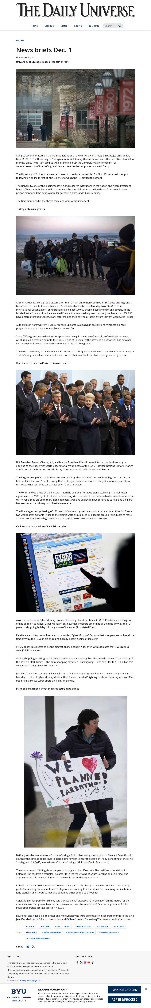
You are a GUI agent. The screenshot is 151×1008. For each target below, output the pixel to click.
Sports (78, 25)
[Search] (113, 25)
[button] (146, 989)
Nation (20, 40)
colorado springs (83, 926)
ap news (30, 926)
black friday (44, 926)
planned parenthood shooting (80, 932)
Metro (64, 25)
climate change (62, 926)
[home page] (75, 13)
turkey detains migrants (37, 938)
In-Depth (94, 25)
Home (34, 25)
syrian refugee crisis (109, 932)
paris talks (31, 932)
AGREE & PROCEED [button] (124, 999)
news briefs (119, 926)
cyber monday (103, 926)
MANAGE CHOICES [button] (124, 990)
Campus (49, 25)
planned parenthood (51, 932)
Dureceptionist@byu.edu (31, 980)
